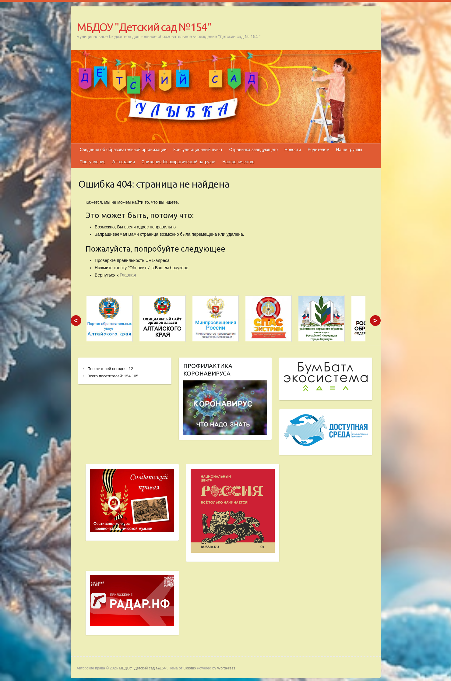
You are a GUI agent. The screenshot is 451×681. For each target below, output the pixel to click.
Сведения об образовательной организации (123, 149)
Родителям (318, 149)
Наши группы (349, 149)
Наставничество (238, 161)
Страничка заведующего (253, 149)
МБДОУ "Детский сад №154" (144, 27)
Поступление (93, 161)
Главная (128, 275)
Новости (292, 149)
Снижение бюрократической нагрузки (179, 161)
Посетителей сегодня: (108, 368)
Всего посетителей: (105, 376)
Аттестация (123, 161)
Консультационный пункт (198, 149)
